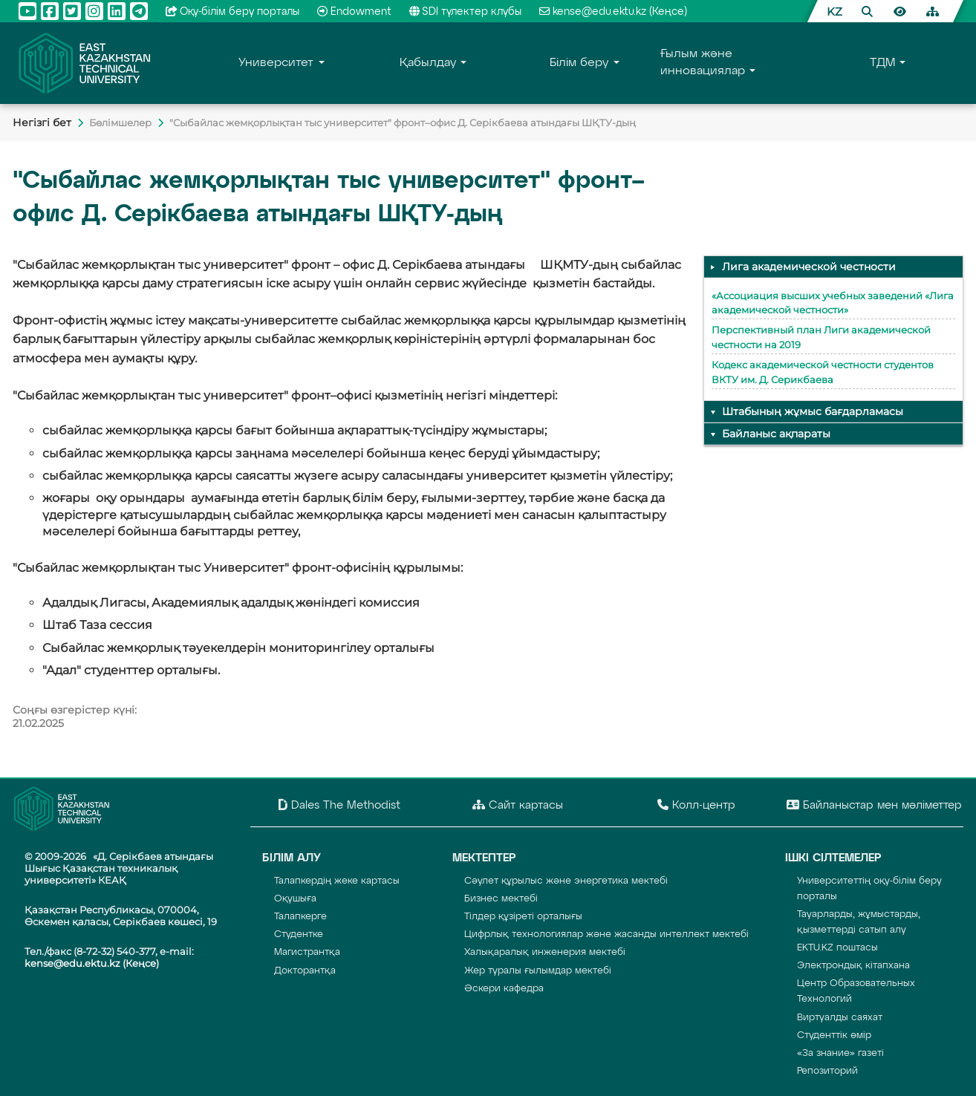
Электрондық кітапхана (853, 966)
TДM (882, 63)
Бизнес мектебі (501, 899)
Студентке (298, 934)
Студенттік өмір (834, 1035)
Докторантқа (305, 971)
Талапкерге (300, 917)
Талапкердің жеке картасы (337, 881)
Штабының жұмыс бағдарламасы (812, 411)
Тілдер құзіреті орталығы (523, 917)
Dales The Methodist (339, 805)
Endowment (354, 12)
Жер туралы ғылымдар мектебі (537, 971)
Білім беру (579, 63)
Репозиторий (827, 1071)
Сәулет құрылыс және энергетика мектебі (566, 881)
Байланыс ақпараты (776, 433)
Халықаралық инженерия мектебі (544, 952)
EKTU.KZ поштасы (837, 948)
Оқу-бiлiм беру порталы (233, 12)
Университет (275, 63)
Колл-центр (696, 805)
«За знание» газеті (840, 1053)
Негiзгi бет (42, 122)
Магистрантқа (307, 952)
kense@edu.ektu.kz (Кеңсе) (613, 12)
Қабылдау (428, 63)
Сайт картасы (517, 805)
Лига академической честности (809, 266)
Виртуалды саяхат (839, 1017)
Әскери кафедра (504, 989)
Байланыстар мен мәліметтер (874, 805)
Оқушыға (295, 899)
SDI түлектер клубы (465, 12)
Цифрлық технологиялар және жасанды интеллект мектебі (606, 934)
